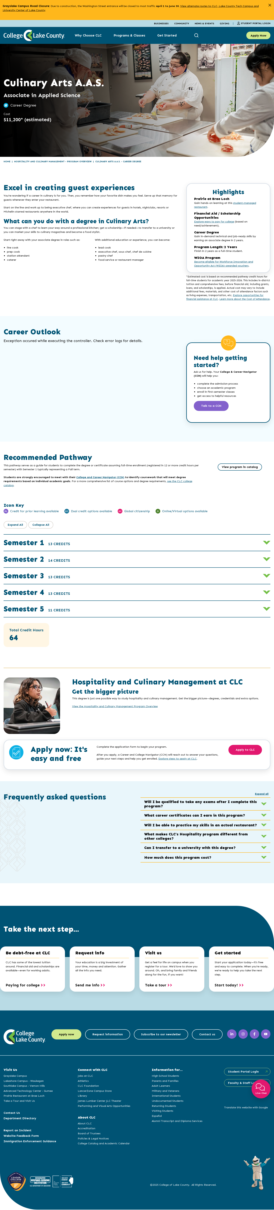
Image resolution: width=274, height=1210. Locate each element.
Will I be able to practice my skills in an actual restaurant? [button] (205, 825)
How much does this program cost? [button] (205, 858)
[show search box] (197, 35)
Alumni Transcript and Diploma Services (176, 1121)
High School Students (165, 1076)
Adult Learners (160, 1086)
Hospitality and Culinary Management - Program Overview (53, 161)
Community (181, 23)
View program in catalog (240, 467)
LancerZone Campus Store (94, 1091)
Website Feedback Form (21, 1136)
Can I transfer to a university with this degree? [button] (205, 848)
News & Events (204, 23)
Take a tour (155, 985)
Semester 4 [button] (37, 592)
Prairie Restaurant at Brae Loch (24, 1096)
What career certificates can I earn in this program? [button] (205, 815)
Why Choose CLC (88, 35)
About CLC (84, 1123)
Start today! (226, 985)
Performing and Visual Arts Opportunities (103, 1106)
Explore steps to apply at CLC (177, 759)
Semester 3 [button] (37, 576)
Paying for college (23, 985)
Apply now (65, 1036)
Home (7, 161)
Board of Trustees (88, 1133)
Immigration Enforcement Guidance (30, 1141)
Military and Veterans (165, 1091)
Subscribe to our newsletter (161, 1036)
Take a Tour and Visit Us (19, 1101)
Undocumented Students (167, 1101)
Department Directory (20, 1118)
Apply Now (258, 35)
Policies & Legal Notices (92, 1139)
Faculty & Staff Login (243, 1083)
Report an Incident (17, 1130)
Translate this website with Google (245, 1108)
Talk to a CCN (212, 406)
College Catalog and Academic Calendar (103, 1143)
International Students (165, 1096)
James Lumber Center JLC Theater (99, 1101)
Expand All (15, 525)
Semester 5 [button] (37, 609)
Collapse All (41, 525)
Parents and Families (164, 1081)
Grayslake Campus (15, 1076)
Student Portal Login (253, 23)
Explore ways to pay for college (214, 221)
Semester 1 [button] (37, 543)
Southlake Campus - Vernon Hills (24, 1086)
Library (82, 1096)
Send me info (87, 985)
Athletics (82, 1081)
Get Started (167, 35)
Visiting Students (162, 1111)
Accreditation (86, 1129)
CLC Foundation (87, 1086)
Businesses (161, 23)
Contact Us (12, 1113)
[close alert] (269, 5)
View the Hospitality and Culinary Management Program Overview (115, 706)
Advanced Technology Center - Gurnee (28, 1091)
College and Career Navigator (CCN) (100, 477)
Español (156, 1116)
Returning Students (163, 1106)
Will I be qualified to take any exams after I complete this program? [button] (205, 804)
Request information (107, 1036)
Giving (224, 23)
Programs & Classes (129, 35)
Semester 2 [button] (37, 559)
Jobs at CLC (85, 1076)
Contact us (208, 1036)
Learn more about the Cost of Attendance (244, 299)
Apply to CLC (245, 750)
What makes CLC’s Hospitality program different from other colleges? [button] (205, 836)
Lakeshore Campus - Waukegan (24, 1081)
